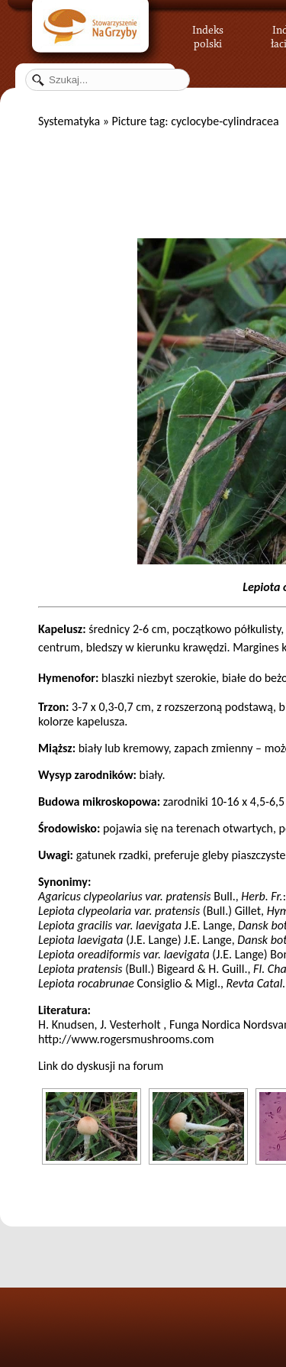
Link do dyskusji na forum (100, 1065)
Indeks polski (207, 34)
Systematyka (69, 121)
